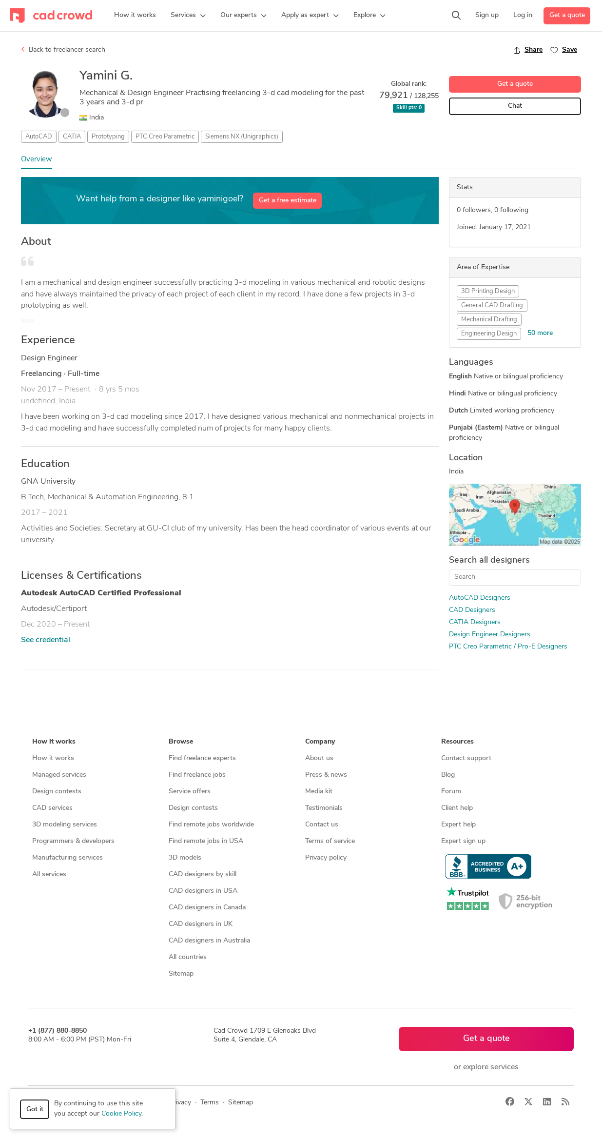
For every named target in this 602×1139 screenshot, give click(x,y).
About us (319, 758)
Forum (451, 791)
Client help (457, 808)
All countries (188, 957)
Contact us (321, 824)
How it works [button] (54, 742)
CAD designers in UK (201, 924)
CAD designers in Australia (209, 940)
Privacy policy (326, 858)
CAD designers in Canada (207, 907)
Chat (515, 106)
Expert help (458, 824)
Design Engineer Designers (489, 634)
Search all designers (489, 560)
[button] (188, 15)
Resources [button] (457, 742)
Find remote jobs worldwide (211, 824)
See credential (45, 640)
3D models (185, 858)
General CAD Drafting (492, 305)
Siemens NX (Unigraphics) (241, 137)
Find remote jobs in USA (206, 841)
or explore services (486, 1067)
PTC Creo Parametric (165, 137)
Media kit (318, 791)
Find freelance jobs (197, 775)
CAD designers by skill (202, 874)
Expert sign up (463, 841)
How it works (53, 758)
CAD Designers (472, 610)
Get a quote (567, 15)
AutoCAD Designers (479, 598)
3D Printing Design (488, 291)
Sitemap (181, 974)
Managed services (59, 775)
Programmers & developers (73, 841)
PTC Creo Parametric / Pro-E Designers (508, 646)
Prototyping (108, 137)
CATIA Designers (475, 622)
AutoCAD (38, 137)
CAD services (52, 808)
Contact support (466, 758)
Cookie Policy (121, 1114)
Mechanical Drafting (489, 319)
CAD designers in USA (203, 891)
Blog (448, 775)
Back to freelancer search (63, 50)
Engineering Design (489, 334)
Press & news (326, 775)
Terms (209, 1102)
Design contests (56, 791)
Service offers (190, 791)
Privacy (180, 1102)
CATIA (72, 137)
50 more (540, 333)
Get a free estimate (287, 200)
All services (49, 874)
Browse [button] (181, 742)
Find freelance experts (202, 758)
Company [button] (320, 742)
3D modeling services (64, 824)
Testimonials (324, 808)
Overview (36, 159)
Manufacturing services (67, 858)
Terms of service (330, 841)
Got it (34, 1109)
